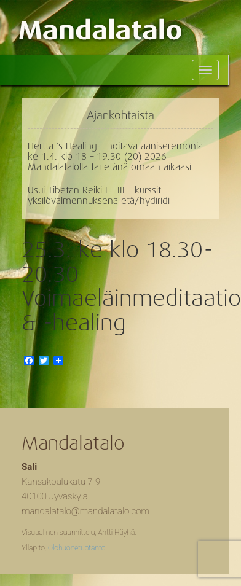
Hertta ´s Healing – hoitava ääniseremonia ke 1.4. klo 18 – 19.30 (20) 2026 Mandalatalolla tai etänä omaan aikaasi (115, 156)
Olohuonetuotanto (76, 548)
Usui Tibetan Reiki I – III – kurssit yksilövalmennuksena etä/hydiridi (99, 195)
